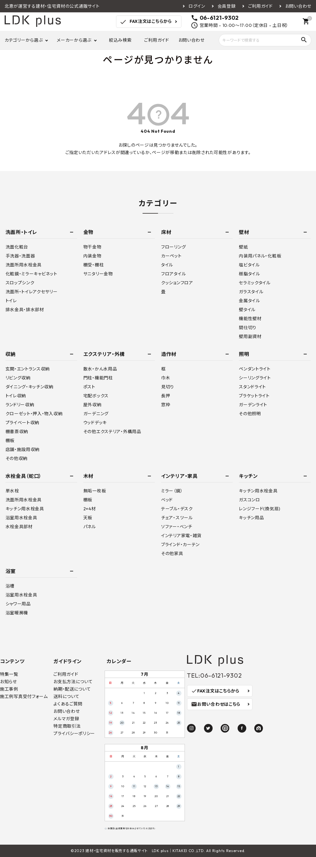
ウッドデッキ (95, 422)
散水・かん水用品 (100, 369)
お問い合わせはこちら (215, 704)
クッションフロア (177, 283)
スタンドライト (252, 387)
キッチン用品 (251, 517)
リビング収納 (18, 378)
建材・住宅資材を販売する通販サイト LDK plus (126, 850)
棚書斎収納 (17, 431)
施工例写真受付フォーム (24, 696)
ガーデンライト (253, 405)
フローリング (173, 247)
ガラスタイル (251, 292)
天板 (87, 517)
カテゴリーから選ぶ (24, 40)
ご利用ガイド (260, 6)
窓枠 (165, 405)
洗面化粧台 (17, 247)
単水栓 (12, 491)
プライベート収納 (23, 422)
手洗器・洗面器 (20, 256)
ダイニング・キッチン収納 (29, 387)
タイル (167, 265)
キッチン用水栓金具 (25, 509)
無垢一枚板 (94, 491)
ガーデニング (96, 413)
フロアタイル (173, 274)
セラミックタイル (255, 283)
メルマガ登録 (66, 718)
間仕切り (247, 327)
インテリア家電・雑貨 (181, 535)
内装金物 (92, 256)
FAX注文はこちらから (145, 22)
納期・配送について (72, 689)
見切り (167, 387)
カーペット (171, 256)
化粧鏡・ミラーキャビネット (31, 274)
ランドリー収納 (20, 405)
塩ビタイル (249, 265)
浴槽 (10, 586)
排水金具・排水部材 (25, 309)
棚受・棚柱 (93, 265)
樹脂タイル (249, 274)
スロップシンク (20, 283)
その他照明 (250, 413)
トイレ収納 (16, 396)
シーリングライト (255, 378)
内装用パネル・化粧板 (260, 256)
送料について (66, 696)
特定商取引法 (67, 726)
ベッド (167, 500)
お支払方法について (73, 681)
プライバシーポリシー (74, 733)
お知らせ (8, 681)
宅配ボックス (96, 396)
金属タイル (249, 300)
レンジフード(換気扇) (260, 509)
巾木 (165, 378)
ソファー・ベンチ (176, 526)
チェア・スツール (177, 517)
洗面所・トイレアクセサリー (32, 292)
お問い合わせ (298, 6)
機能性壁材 (250, 318)
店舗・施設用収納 (23, 449)
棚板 (10, 440)
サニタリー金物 (98, 274)
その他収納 (17, 458)
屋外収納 (92, 405)
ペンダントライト (255, 369)
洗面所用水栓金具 (24, 265)
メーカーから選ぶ (74, 40)
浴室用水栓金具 (21, 517)
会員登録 (227, 6)
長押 (165, 396)
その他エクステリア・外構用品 (112, 431)
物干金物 (92, 247)
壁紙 (243, 247)
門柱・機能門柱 (98, 378)
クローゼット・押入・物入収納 (34, 413)
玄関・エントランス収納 (28, 369)
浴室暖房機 (17, 613)
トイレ (11, 300)
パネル (89, 526)
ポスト (89, 387)
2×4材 (89, 509)
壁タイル (247, 309)
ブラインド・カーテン (180, 544)
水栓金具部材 (19, 526)
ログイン (197, 6)
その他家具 (172, 553)
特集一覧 (9, 674)
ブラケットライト (254, 396)
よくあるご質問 (67, 704)
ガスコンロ (249, 500)
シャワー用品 (18, 604)
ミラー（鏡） (172, 491)
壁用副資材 (250, 336)
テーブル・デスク (177, 509)
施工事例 (9, 689)
